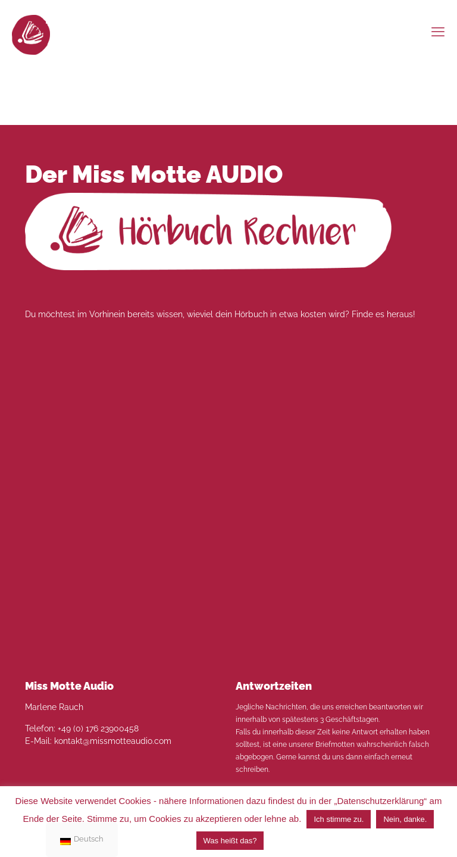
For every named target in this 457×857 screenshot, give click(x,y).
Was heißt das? (230, 840)
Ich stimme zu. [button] (339, 819)
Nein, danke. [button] (405, 819)
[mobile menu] (438, 31)
